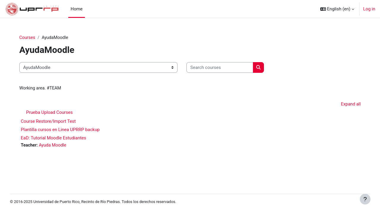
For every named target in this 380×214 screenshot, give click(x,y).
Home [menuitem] (77, 9)
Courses (38, 37)
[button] (337, 9)
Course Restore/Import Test (58, 122)
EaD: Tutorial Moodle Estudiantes (64, 138)
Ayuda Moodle (64, 146)
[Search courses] (230, 67)
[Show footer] (365, 199)
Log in (369, 9)
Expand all (340, 105)
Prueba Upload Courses (60, 113)
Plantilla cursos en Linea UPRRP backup (70, 130)
